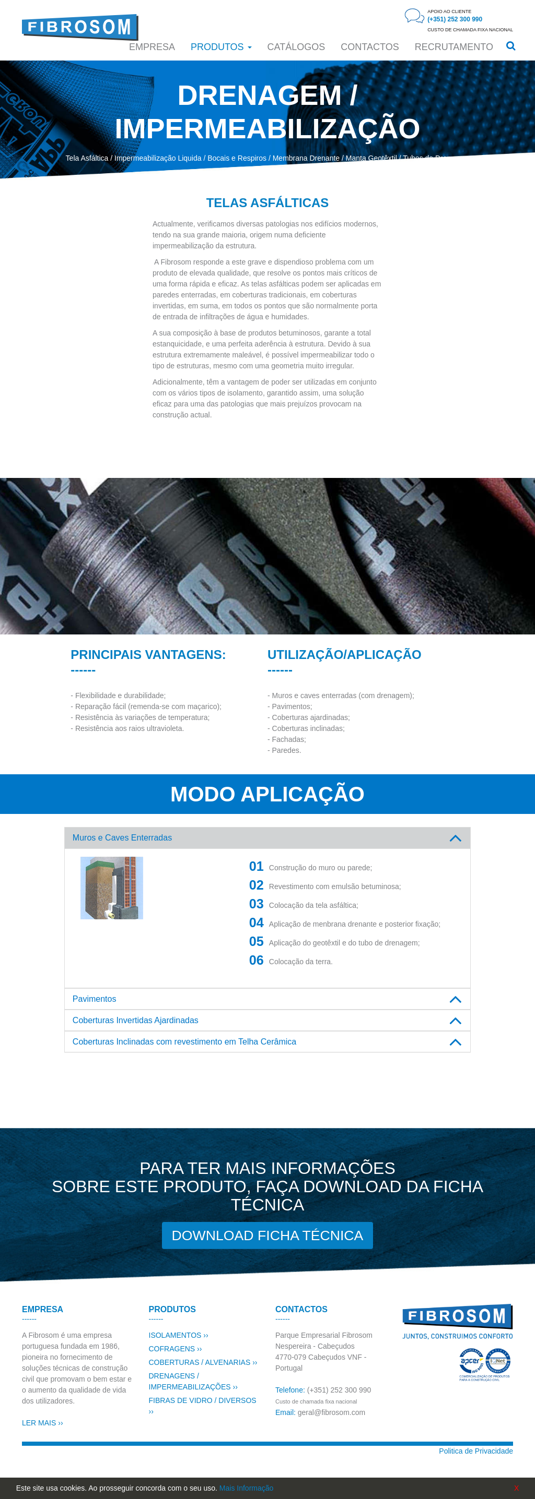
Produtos (221, 47)
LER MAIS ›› (42, 1423)
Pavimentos (95, 998)
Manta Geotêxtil (371, 158)
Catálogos (296, 47)
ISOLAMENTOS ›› (178, 1335)
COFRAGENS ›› (175, 1349)
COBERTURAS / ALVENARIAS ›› (203, 1362)
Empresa (152, 47)
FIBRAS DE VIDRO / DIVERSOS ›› (203, 1406)
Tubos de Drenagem (436, 158)
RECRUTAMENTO (454, 47)
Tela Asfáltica (87, 158)
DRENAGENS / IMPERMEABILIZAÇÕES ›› (193, 1381)
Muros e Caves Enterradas (122, 837)
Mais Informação (246, 1488)
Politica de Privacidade (476, 1451)
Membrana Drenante (306, 158)
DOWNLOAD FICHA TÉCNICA (267, 1236)
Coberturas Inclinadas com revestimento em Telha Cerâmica (184, 1041)
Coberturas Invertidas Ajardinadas (136, 1020)
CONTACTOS (370, 47)
